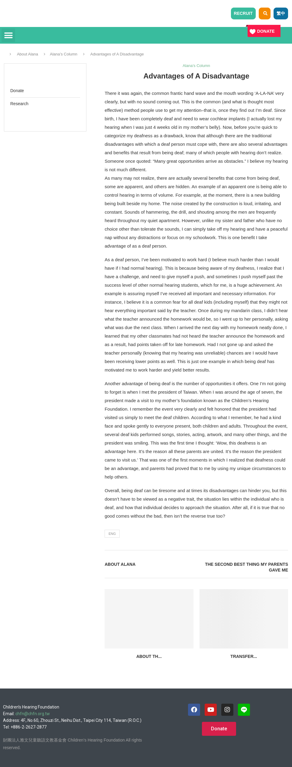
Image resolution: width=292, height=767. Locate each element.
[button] (8, 35)
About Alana (27, 54)
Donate (17, 90)
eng (112, 533)
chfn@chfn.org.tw (32, 713)
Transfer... (243, 656)
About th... (149, 656)
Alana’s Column (63, 54)
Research (19, 103)
